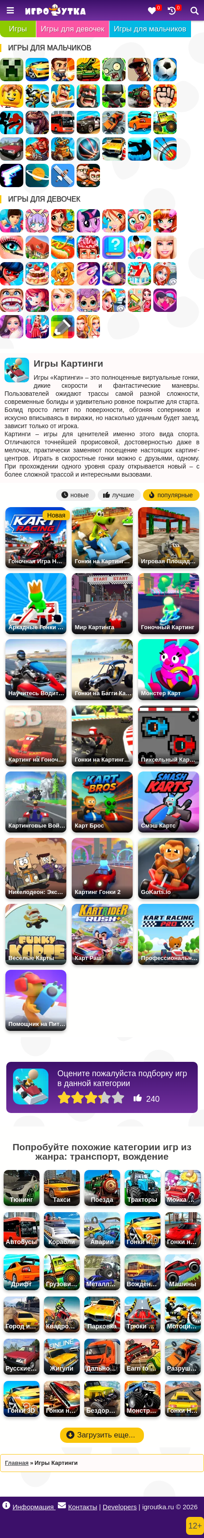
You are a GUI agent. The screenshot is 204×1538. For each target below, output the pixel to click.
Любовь (165, 300)
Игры (18, 29)
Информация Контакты (49, 1506)
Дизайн (37, 326)
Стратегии (88, 96)
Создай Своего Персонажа (37, 220)
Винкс (114, 220)
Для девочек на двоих (88, 326)
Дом (37, 247)
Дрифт (139, 122)
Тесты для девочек (114, 247)
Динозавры (37, 122)
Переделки (139, 273)
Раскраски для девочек (139, 247)
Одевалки (11, 220)
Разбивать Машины (114, 122)
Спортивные (88, 149)
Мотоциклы (37, 96)
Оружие (11, 175)
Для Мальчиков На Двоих (88, 175)
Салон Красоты (62, 300)
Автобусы (62, 122)
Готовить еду (62, 220)
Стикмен (11, 122)
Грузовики (165, 122)
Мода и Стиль (11, 326)
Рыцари (62, 96)
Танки (88, 69)
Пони (88, 220)
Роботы (62, 149)
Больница (165, 273)
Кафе (62, 247)
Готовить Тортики (37, 273)
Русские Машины (11, 149)
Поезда (139, 96)
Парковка (114, 149)
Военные (37, 149)
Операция (88, 247)
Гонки (37, 69)
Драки (165, 96)
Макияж (11, 247)
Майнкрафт (11, 69)
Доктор (114, 300)
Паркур (139, 149)
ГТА (139, 69)
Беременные (114, 273)
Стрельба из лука (165, 149)
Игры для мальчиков (150, 29)
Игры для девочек (72, 29)
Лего (11, 96)
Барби (165, 247)
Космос (37, 175)
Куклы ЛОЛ (88, 300)
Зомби (114, 69)
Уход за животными (62, 273)
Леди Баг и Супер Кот (11, 273)
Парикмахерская (165, 220)
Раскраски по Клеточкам (62, 326)
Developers (120, 1507)
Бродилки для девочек (37, 300)
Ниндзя (114, 96)
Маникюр (88, 273)
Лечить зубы (11, 300)
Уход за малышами (139, 220)
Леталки (62, 175)
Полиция (88, 122)
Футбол (165, 69)
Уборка (139, 300)
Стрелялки (62, 69)
